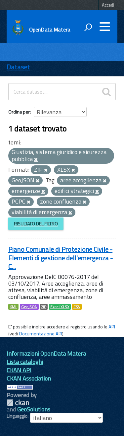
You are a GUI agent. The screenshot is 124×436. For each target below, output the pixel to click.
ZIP (43, 307)
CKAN (18, 402)
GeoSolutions (33, 409)
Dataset (18, 67)
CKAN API (19, 370)
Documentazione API (40, 333)
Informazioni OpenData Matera (46, 353)
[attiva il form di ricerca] (88, 27)
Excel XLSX (59, 307)
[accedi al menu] (105, 26)
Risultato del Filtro (36, 223)
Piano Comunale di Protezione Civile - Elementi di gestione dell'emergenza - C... (60, 258)
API (111, 326)
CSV (76, 307)
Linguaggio (17, 416)
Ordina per (19, 111)
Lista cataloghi (25, 361)
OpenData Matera (49, 29)
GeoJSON (29, 307)
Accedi (108, 5)
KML (13, 307)
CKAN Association (29, 378)
